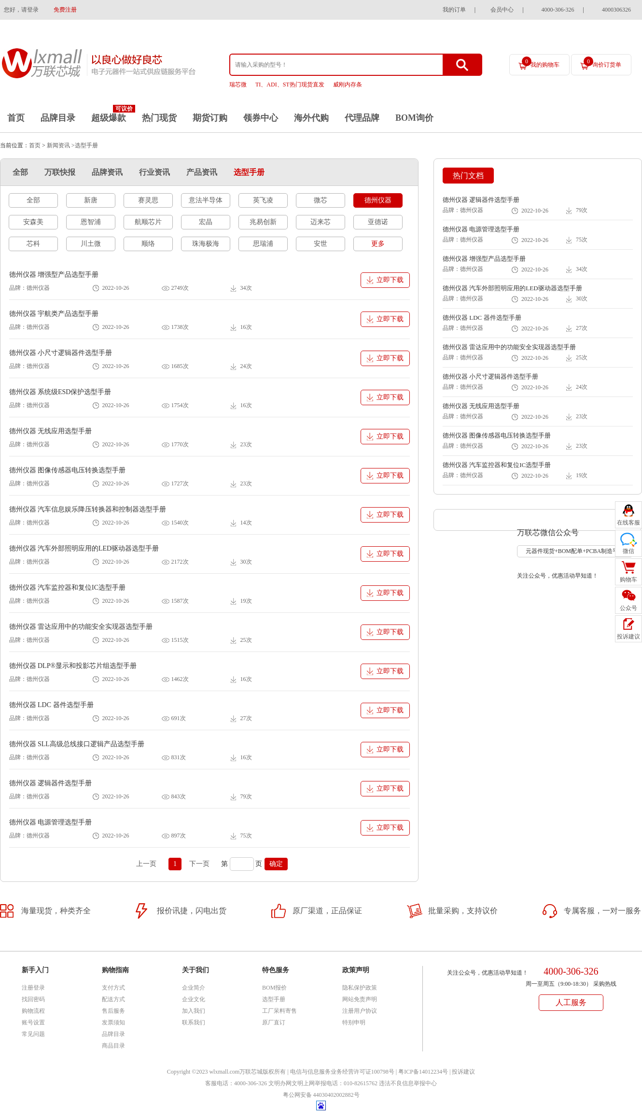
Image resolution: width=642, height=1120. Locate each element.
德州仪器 (377, 200)
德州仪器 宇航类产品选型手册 (54, 313)
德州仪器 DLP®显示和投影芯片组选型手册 (73, 665)
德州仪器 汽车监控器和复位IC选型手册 (67, 587)
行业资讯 (154, 172)
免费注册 (65, 9)
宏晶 (205, 222)
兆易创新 (263, 222)
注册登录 (33, 987)
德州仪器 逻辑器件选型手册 (50, 783)
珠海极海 (205, 243)
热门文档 (468, 175)
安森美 (33, 222)
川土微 (91, 243)
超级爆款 (108, 118)
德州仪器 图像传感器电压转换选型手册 (67, 470)
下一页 (199, 863)
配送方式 (113, 999)
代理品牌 (362, 118)
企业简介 (193, 987)
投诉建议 (463, 1071)
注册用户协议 (359, 1010)
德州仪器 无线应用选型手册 (50, 431)
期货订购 (210, 118)
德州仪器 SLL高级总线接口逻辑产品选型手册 (76, 744)
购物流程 (33, 1010)
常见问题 (33, 1034)
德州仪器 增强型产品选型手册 (54, 274)
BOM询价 (414, 118)
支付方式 (113, 987)
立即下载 (390, 280)
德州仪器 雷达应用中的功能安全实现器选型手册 (81, 626)
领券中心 (260, 118)
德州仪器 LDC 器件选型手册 (51, 705)
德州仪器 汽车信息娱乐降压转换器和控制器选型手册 (88, 509)
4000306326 (616, 9)
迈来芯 (320, 222)
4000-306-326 (558, 9)
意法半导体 (206, 200)
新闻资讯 (58, 145)
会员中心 (502, 9)
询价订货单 (602, 62)
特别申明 (353, 1022)
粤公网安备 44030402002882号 (321, 1095)
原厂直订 (273, 1022)
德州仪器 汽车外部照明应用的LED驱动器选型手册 (84, 548)
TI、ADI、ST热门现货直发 (289, 84)
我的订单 (454, 9)
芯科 (33, 243)
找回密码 (33, 999)
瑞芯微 (238, 84)
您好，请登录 (21, 9)
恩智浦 (91, 222)
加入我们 (193, 1010)
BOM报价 (274, 987)
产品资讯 (201, 172)
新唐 (91, 200)
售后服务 (113, 1010)
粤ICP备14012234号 (423, 1071)
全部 (20, 172)
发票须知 (113, 1022)
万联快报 (59, 172)
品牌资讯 (107, 172)
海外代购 (311, 118)
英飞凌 (263, 200)
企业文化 (193, 999)
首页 (16, 118)
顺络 (148, 243)
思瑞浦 (263, 243)
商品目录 (113, 1045)
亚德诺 (378, 222)
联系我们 (193, 1022)
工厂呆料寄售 (279, 1010)
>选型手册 (84, 145)
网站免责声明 (359, 999)
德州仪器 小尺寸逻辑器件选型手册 (60, 352)
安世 (320, 243)
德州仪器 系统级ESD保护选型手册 (60, 392)
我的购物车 (540, 62)
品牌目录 (58, 118)
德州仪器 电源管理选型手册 (50, 822)
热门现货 (159, 118)
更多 (378, 243)
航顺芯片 (148, 222)
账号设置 (33, 1022)
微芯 (320, 200)
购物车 (628, 579)
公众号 (628, 608)
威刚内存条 (347, 84)
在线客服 (628, 522)
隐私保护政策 (359, 987)
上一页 (146, 863)
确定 (276, 863)
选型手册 (249, 172)
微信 (628, 551)
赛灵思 (148, 200)
